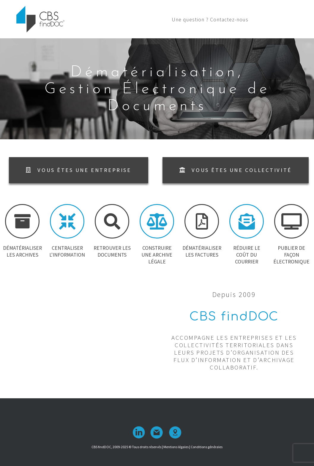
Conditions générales (207, 447)
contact (157, 432)
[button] (78, 170)
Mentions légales (176, 447)
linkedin (139, 432)
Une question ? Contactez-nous (255, 19)
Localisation (175, 432)
